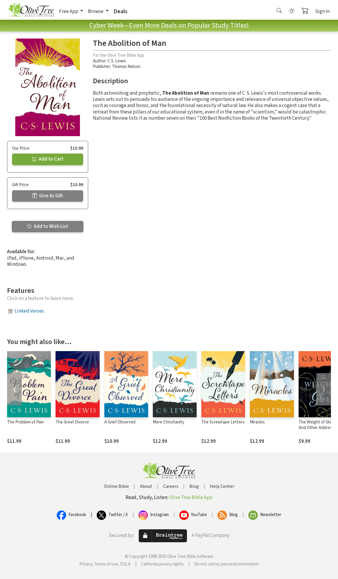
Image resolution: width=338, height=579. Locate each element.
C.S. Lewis (117, 61)
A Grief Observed (119, 422)
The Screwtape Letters (223, 422)
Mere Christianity (168, 422)
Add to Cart (47, 159)
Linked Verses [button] (29, 311)
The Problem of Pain (25, 422)
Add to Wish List (47, 226)
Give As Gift (47, 195)
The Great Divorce (72, 422)
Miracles (257, 422)
